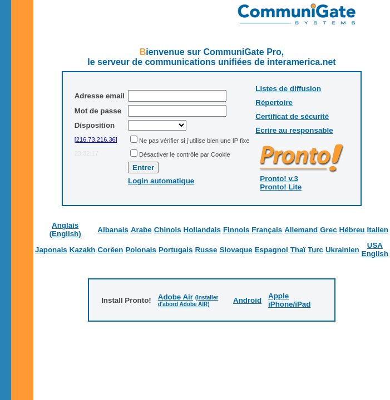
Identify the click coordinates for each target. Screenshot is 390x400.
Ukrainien (342, 250)
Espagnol (271, 250)
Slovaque (235, 250)
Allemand (301, 230)
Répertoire (274, 102)
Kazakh (83, 250)
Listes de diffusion (288, 88)
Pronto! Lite (281, 187)
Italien (377, 230)
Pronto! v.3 (279, 178)
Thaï (297, 250)
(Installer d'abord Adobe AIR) (188, 300)
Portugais (175, 250)
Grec (328, 230)
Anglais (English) (65, 229)
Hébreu (352, 230)
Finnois (236, 230)
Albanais (113, 230)
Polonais (140, 250)
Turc (315, 250)
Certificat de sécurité (292, 116)
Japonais (51, 250)
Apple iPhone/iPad (289, 300)
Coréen (110, 250)
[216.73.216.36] (96, 139)
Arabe (141, 230)
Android (247, 300)
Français (266, 230)
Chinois (167, 230)
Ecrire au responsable (294, 130)
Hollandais (202, 230)
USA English (375, 249)
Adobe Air (175, 297)
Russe (206, 250)
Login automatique (161, 181)
